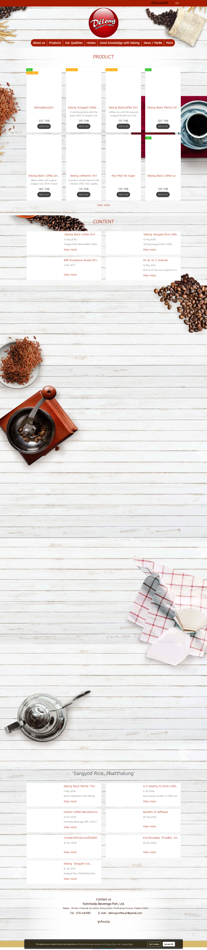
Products (55, 42)
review (91, 42)
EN (175, 3)
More (169, 42)
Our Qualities (73, 42)
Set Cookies (154, 944)
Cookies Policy (127, 944)
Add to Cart (44, 126)
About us (39, 42)
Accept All (168, 944)
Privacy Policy (111, 944)
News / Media (153, 42)
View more (71, 249)
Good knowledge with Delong (119, 42)
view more (103, 205)
